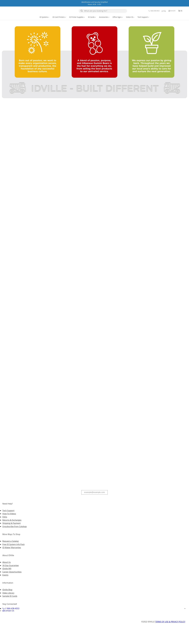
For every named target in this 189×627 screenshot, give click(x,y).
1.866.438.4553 (153, 11)
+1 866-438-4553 (10, 608)
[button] (163, 11)
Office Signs (118, 17)
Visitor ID (130, 17)
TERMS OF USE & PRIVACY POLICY (170, 621)
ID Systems (45, 17)
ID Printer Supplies (77, 17)
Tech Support (144, 17)
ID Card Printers (59, 17)
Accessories (104, 17)
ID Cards (92, 17)
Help (163, 11)
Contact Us (8, 611)
